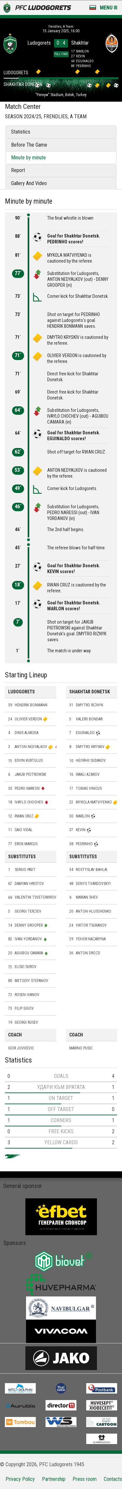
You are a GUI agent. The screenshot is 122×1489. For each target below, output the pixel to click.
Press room (85, 1479)
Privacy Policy (20, 1479)
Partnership (53, 1479)
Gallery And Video (29, 183)
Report (18, 170)
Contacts (113, 1479)
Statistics (20, 132)
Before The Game (29, 145)
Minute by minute (28, 157)
